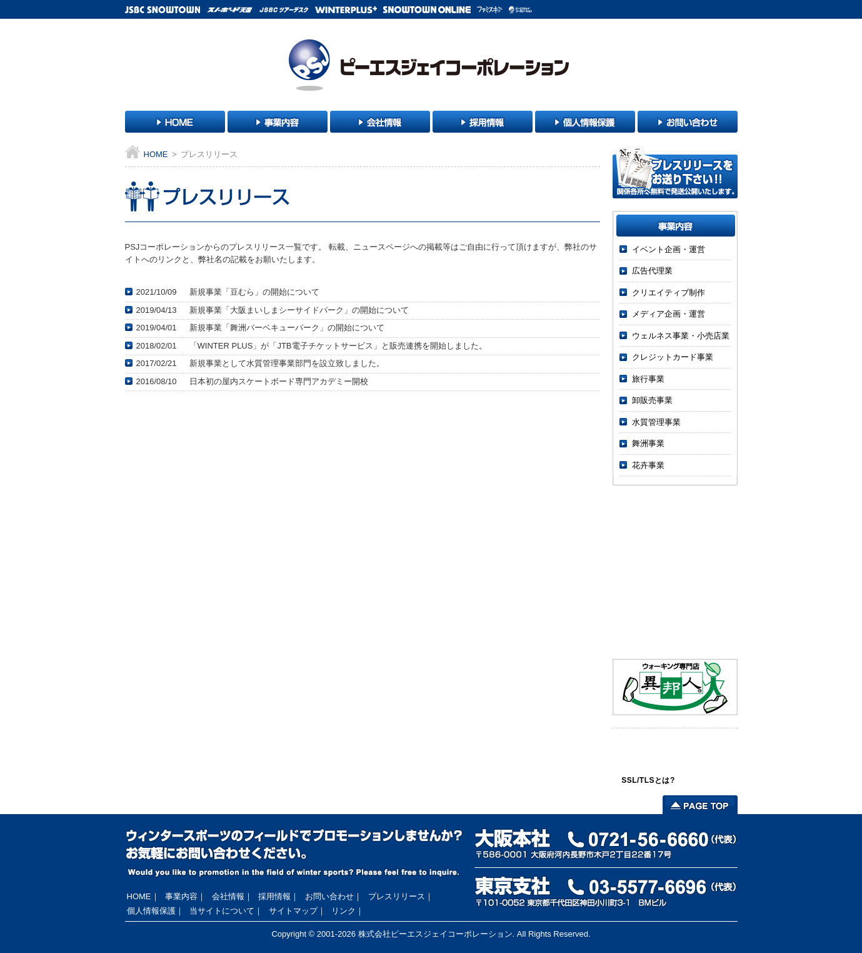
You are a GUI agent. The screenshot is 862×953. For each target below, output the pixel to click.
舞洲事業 (648, 443)
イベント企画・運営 (668, 249)
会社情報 (228, 896)
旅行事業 (648, 379)
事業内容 (181, 896)
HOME (156, 154)
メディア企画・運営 (668, 314)
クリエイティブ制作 (668, 292)
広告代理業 (652, 270)
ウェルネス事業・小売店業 (680, 335)
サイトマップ (293, 910)
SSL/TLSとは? (648, 780)
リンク (343, 910)
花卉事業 (648, 465)
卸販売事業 (652, 400)
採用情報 (274, 896)
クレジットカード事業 (672, 357)
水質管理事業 (656, 422)
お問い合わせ (329, 896)
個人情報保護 (151, 910)
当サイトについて (221, 910)
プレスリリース (396, 896)
